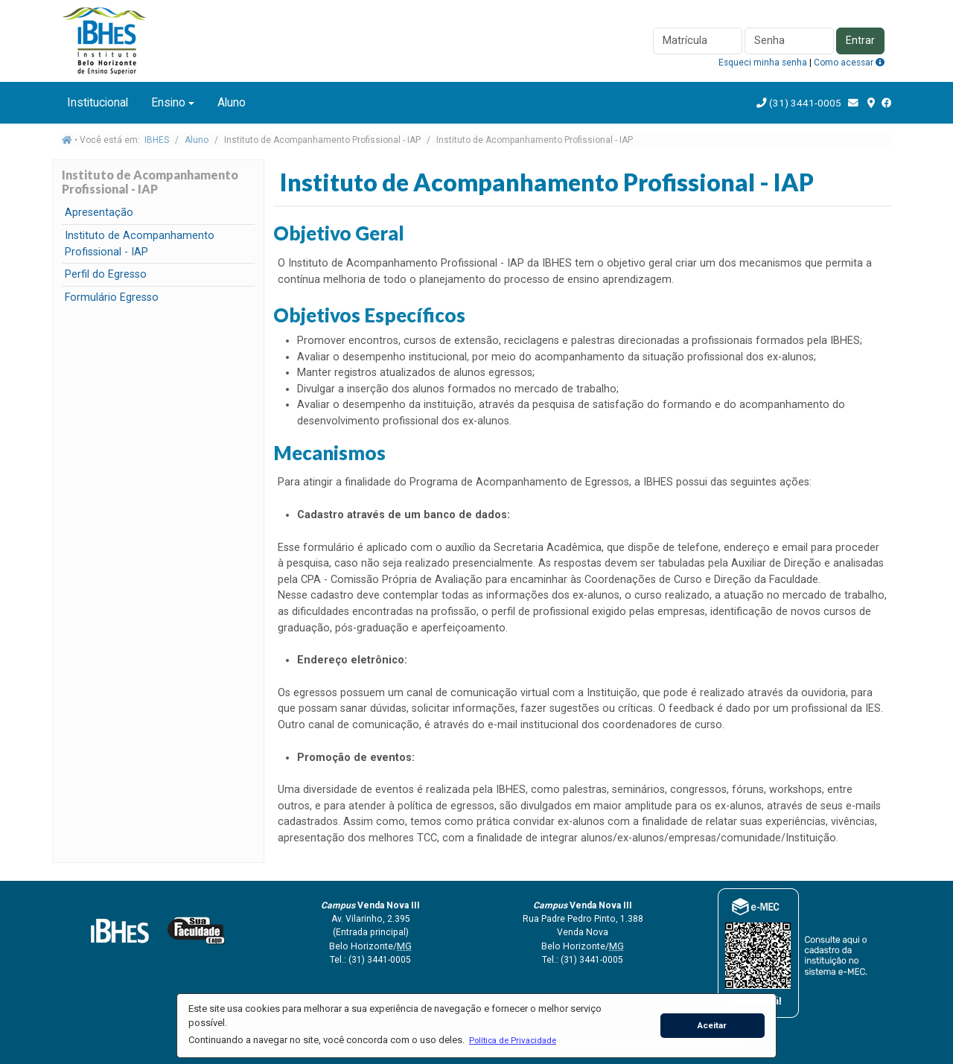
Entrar (860, 40)
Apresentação (99, 212)
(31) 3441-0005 (804, 103)
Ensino (168, 102)
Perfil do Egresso (106, 274)
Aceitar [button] (712, 1025)
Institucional (97, 102)
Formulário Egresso (112, 297)
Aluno (231, 102)
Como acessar (849, 62)
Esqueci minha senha (762, 62)
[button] (512, 1040)
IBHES (156, 140)
